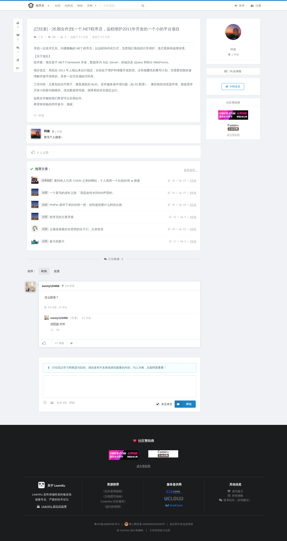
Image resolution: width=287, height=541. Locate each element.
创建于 (79, 37)
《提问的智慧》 (113, 506)
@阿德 (54, 324)
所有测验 (235, 495)
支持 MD (62, 402)
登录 (239, 5)
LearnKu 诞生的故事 (54, 506)
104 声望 (68, 285)
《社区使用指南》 (113, 491)
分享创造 (47, 180)
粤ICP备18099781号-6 (106, 524)
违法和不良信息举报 (181, 524)
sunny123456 (50, 286)
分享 (44, 192)
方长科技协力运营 (159, 530)
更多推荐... (190, 170)
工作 (38, 37)
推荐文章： (40, 169)
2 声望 (57, 131)
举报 (59, 343)
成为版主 (235, 491)
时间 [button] (44, 271)
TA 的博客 (233, 71)
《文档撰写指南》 (113, 496)
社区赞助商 (143, 440)
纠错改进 (232, 86)
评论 (63, 307)
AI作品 (69, 5)
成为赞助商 (233, 134)
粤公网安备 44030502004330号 (144, 524)
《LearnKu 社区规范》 (113, 501)
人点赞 (40, 152)
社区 (58, 5)
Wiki (80, 5)
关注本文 (166, 404)
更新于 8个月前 (101, 37)
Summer (125, 530)
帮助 (72, 402)
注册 (256, 5)
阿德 (47, 131)
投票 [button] (57, 271)
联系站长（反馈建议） (235, 500)
